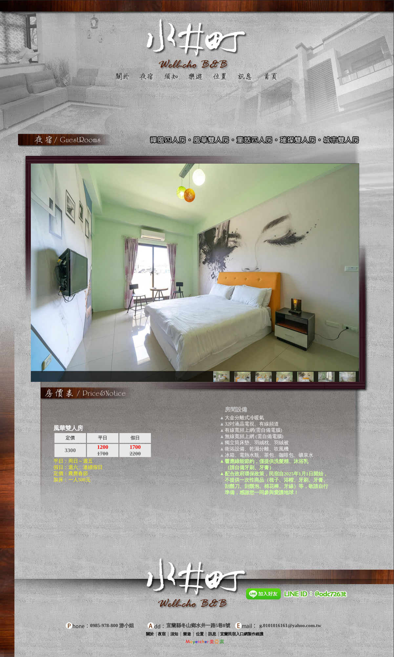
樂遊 (187, 634)
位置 (200, 634)
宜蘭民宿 (228, 634)
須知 (173, 634)
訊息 (212, 634)
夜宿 (162, 634)
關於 (150, 634)
